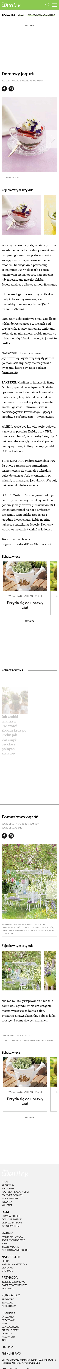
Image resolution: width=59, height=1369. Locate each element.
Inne (4, 1340)
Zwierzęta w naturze (14, 1285)
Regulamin (8, 1188)
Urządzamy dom (12, 1222)
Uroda (6, 1261)
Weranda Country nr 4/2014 (25, 596)
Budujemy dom (11, 1226)
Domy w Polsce (11, 1216)
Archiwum (8, 1185)
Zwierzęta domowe (13, 1281)
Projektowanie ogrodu (16, 1250)
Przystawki (8, 1320)
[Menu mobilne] (54, 4)
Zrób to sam (9, 1306)
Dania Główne (10, 1326)
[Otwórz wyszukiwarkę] (47, 5)
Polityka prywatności (15, 1192)
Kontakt (7, 1205)
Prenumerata (11, 1353)
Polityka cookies (12, 1195)
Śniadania (8, 1317)
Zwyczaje (7, 1302)
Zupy (4, 1323)
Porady (6, 1243)
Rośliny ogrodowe (13, 1240)
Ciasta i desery (10, 1330)
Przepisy (8, 1346)
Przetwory (8, 1336)
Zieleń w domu (10, 1246)
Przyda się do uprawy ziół (25, 605)
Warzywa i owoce (12, 1236)
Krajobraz (8, 1288)
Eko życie (7, 1271)
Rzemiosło (8, 1299)
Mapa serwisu (10, 1198)
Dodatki (7, 1333)
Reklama (7, 1201)
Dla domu (8, 1267)
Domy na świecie (12, 1219)
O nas (5, 1182)
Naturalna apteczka (14, 1264)
